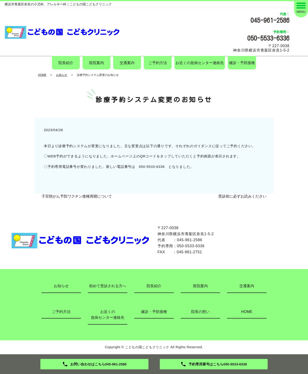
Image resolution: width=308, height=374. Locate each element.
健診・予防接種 (242, 63)
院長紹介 (65, 63)
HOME (42, 75)
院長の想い (200, 312)
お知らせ (61, 75)
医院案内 (96, 63)
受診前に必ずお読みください (242, 196)
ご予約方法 (157, 63)
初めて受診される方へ (107, 286)
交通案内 (127, 63)
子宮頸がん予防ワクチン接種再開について (77, 196)
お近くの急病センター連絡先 (200, 63)
